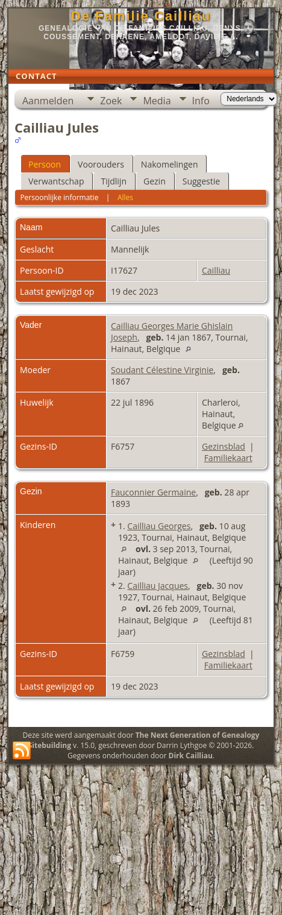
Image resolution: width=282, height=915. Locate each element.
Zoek (111, 100)
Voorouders (101, 164)
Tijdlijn (114, 181)
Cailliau (216, 270)
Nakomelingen (169, 164)
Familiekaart (228, 458)
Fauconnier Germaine (153, 492)
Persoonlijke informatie (59, 197)
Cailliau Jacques (157, 585)
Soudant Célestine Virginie (162, 370)
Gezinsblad (223, 446)
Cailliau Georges (158, 526)
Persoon (44, 164)
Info (201, 100)
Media (157, 100)
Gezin (154, 181)
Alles (125, 197)
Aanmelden (48, 100)
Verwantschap (56, 181)
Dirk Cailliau (191, 755)
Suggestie (201, 181)
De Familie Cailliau (141, 16)
